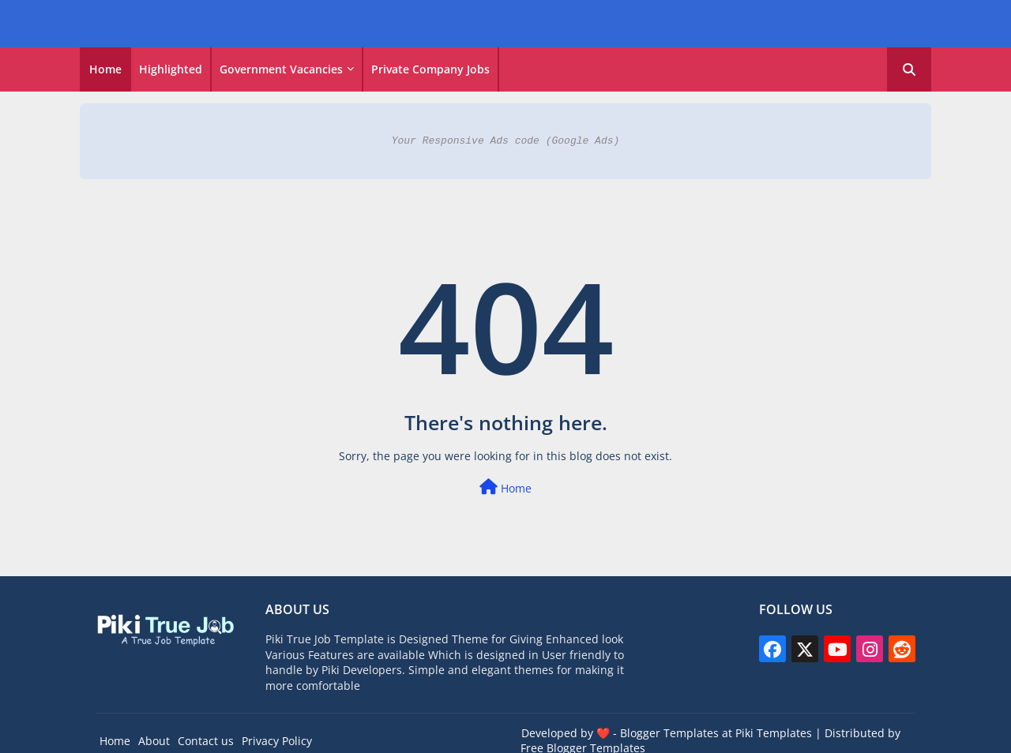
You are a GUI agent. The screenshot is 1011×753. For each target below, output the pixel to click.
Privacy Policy (277, 740)
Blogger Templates (669, 732)
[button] (909, 69)
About (154, 740)
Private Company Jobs (430, 69)
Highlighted (170, 69)
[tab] (105, 69)
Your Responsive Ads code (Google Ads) (506, 140)
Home (105, 69)
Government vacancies (281, 69)
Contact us (206, 740)
